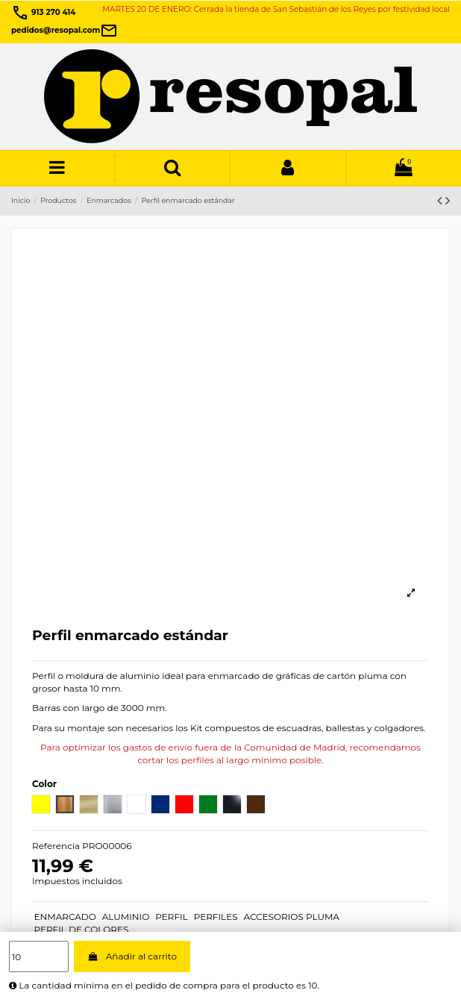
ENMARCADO (64, 916)
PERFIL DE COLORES (81, 929)
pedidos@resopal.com (64, 30)
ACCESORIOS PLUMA (291, 916)
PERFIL (171, 916)
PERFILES (216, 916)
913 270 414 (43, 12)
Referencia (56, 845)
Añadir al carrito (132, 956)
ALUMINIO (126, 916)
